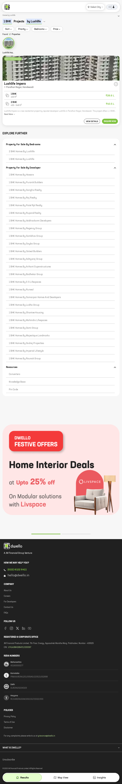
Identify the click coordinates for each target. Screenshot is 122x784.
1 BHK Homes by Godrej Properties (26, 343)
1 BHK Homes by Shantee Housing (26, 313)
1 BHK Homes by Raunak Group (25, 359)
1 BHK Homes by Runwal (21, 290)
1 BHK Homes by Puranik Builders (26, 182)
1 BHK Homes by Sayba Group (24, 244)
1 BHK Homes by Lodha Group (24, 305)
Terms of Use (9, 722)
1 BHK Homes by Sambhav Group (26, 236)
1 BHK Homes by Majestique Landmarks (29, 336)
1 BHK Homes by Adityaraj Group (25, 259)
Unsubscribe (9, 760)
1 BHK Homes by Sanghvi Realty (25, 190)
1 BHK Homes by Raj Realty (23, 198)
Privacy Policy (10, 717)
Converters (14, 374)
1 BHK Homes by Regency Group (25, 228)
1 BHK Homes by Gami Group (23, 328)
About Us (7, 591)
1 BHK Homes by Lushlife (21, 159)
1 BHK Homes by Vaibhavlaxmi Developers (30, 221)
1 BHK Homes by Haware (21, 175)
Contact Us (8, 607)
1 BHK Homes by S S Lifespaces (25, 282)
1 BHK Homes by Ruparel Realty (25, 213)
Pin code (13, 389)
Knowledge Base (17, 382)
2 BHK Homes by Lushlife (21, 151)
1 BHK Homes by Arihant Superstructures (30, 267)
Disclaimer (8, 728)
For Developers (10, 602)
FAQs (6, 613)
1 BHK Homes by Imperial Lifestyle (26, 351)
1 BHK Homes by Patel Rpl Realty (25, 205)
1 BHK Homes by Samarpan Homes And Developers (35, 297)
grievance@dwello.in (46, 736)
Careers (7, 596)
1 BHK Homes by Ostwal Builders (25, 251)
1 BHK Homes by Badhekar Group (26, 274)
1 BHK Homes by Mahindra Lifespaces (28, 320)
